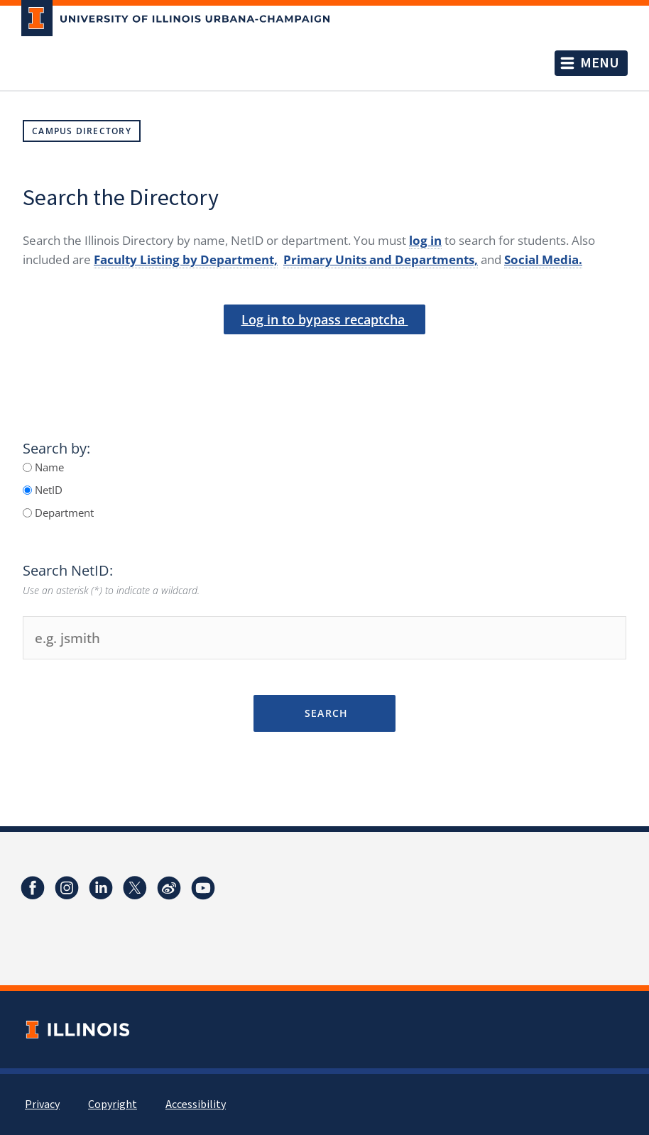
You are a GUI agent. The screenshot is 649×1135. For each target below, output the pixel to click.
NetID (47, 490)
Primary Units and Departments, (380, 259)
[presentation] (324, 357)
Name (48, 467)
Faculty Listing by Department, (186, 259)
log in (425, 240)
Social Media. (543, 259)
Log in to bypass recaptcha (324, 319)
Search (324, 713)
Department (63, 512)
